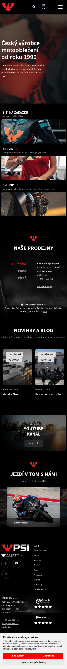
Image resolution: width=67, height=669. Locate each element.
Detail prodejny (44, 286)
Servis (36, 555)
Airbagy (37, 560)
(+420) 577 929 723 (10, 623)
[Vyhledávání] (34, 7)
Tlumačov (19, 263)
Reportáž (46, 359)
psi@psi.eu (42, 275)
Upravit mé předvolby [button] (33, 662)
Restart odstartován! (48, 394)
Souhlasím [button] (18, 656)
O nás (36, 565)
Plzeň (22, 277)
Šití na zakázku (41, 550)
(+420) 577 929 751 (10, 620)
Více (45, 311)
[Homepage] (14, 7)
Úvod (36, 545)
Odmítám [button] (48, 656)
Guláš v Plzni (11, 394)
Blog (36, 570)
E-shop (37, 579)
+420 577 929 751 (45, 278)
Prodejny (38, 575)
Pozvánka (14, 359)
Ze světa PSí (15, 354)
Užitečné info (40, 589)
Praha (22, 270)
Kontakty (38, 584)
